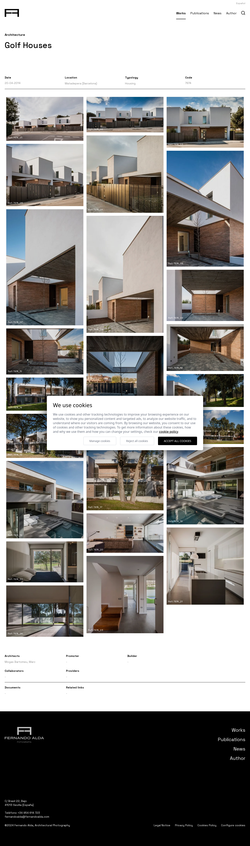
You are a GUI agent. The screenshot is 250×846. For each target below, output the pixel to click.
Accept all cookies (177, 441)
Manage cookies (99, 441)
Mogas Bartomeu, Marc (20, 662)
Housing (130, 83)
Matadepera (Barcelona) (81, 83)
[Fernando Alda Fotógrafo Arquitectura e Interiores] (12, 12)
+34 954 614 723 (29, 812)
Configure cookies (233, 825)
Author (231, 13)
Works (181, 13)
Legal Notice (162, 825)
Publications (199, 13)
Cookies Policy (206, 825)
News (217, 13)
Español (240, 3)
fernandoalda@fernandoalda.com (27, 816)
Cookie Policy (168, 431)
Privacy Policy (184, 825)
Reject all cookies (137, 441)
